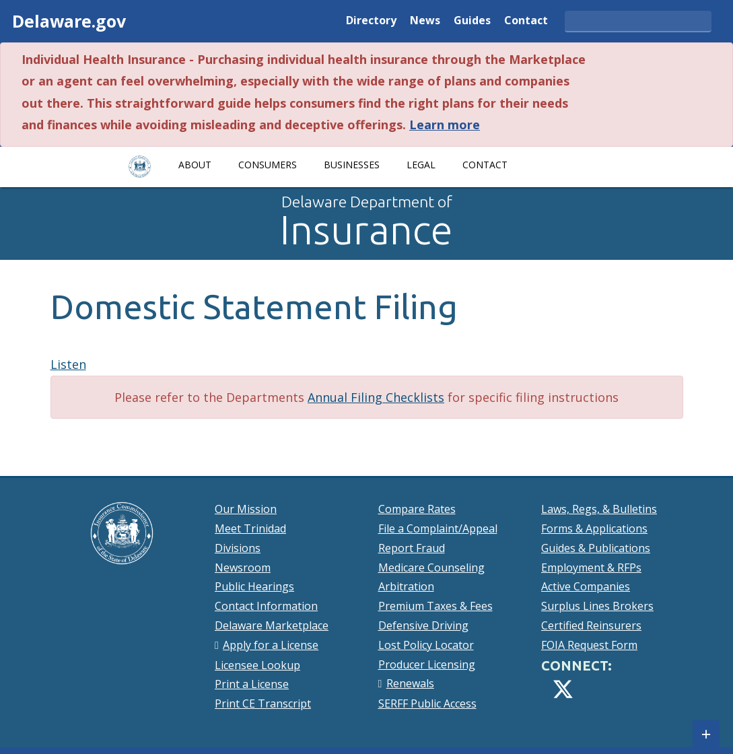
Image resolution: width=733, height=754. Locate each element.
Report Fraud (411, 548)
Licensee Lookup (257, 665)
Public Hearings (254, 586)
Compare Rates (417, 509)
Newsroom (243, 567)
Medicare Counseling (431, 567)
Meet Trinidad (250, 528)
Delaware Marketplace (271, 625)
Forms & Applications (594, 528)
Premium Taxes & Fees (435, 605)
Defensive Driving (423, 625)
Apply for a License (270, 645)
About (194, 164)
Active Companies (585, 586)
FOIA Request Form (589, 645)
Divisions (237, 548)
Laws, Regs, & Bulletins (599, 509)
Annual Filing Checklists (376, 397)
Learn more (444, 124)
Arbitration (406, 586)
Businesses (352, 164)
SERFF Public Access (427, 703)
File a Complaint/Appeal (437, 528)
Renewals (410, 683)
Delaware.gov (69, 20)
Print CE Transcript (263, 703)
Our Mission (246, 509)
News (425, 21)
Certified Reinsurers (591, 625)
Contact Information (266, 605)
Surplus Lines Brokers (597, 605)
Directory (371, 21)
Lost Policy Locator (426, 645)
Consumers (267, 164)
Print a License (252, 684)
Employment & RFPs (591, 567)
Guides (472, 21)
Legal (421, 164)
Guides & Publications (595, 548)
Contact (526, 21)
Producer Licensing (426, 664)
